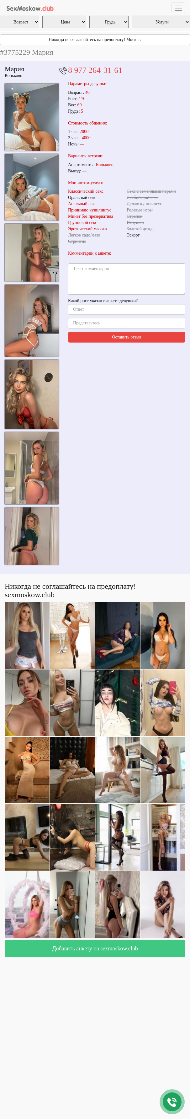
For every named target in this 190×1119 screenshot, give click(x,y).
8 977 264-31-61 (95, 70)
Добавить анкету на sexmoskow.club (95, 948)
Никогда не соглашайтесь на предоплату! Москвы (95, 39)
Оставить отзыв (126, 337)
